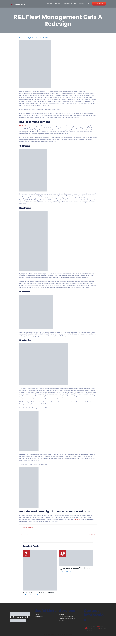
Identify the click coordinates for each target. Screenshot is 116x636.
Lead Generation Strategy (67, 618)
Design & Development (66, 616)
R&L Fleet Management (26, 126)
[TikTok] (15, 617)
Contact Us (77, 519)
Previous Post (24, 535)
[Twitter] (20, 617)
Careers (37, 614)
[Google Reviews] (23, 617)
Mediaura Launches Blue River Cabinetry (39, 592)
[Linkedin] (27, 617)
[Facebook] (11, 617)
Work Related (23, 38)
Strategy (61, 614)
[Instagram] (13, 617)
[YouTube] (18, 617)
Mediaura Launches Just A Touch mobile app (75, 569)
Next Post (93, 535)
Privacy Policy (39, 616)
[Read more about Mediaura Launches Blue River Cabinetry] (40, 570)
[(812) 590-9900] (101, 627)
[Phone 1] (25, 617)
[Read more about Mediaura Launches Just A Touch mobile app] (76, 557)
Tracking (61, 620)
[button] (52, 4)
